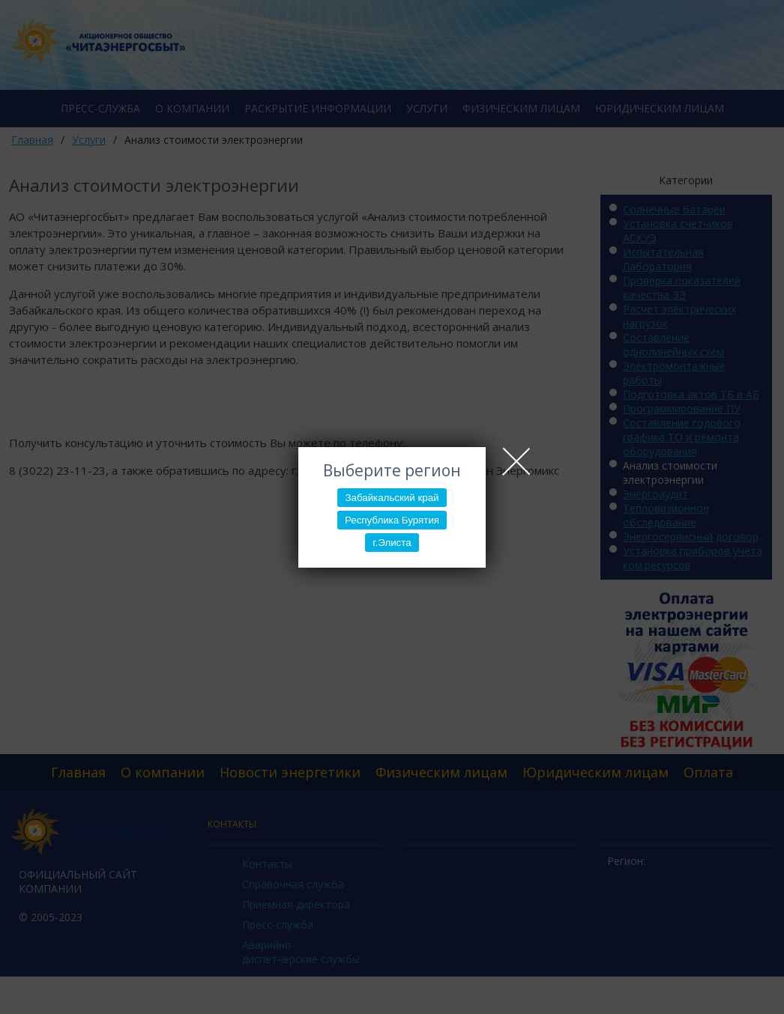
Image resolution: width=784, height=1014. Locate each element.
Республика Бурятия (392, 520)
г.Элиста (392, 542)
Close (516, 461)
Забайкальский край (391, 497)
